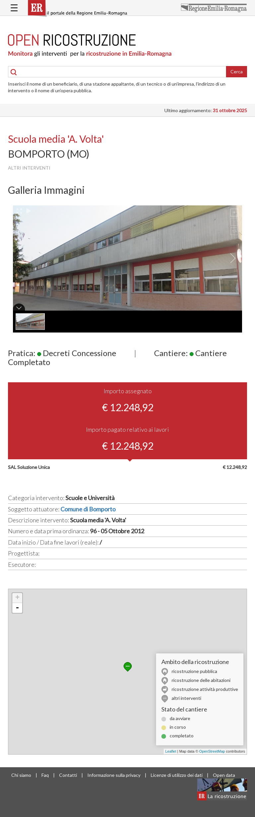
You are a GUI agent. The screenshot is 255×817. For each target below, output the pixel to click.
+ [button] (17, 598)
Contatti (68, 775)
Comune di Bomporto (88, 509)
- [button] (17, 608)
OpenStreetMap (212, 751)
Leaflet (170, 751)
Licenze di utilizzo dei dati (177, 775)
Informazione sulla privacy (113, 775)
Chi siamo (21, 775)
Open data (224, 775)
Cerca (236, 71)
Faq (45, 775)
